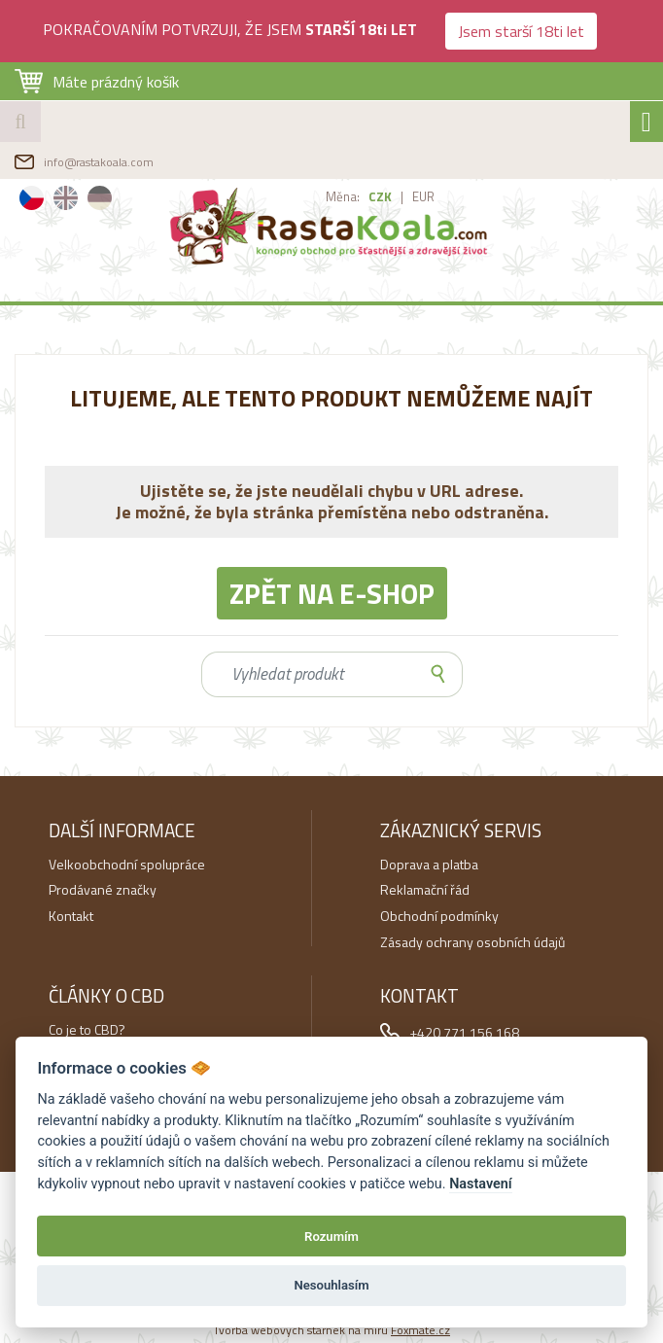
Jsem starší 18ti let (521, 31)
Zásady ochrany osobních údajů (472, 942)
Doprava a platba (429, 864)
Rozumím (331, 1236)
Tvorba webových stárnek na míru (331, 1330)
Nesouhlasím (331, 1285)
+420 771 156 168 (464, 1032)
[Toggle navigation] (646, 121)
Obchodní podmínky (439, 915)
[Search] (308, 674)
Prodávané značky (103, 889)
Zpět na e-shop (332, 593)
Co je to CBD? (87, 1029)
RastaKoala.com (332, 225)
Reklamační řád (425, 889)
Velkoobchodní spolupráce (127, 864)
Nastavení (480, 1184)
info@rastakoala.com (99, 162)
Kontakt (71, 915)
